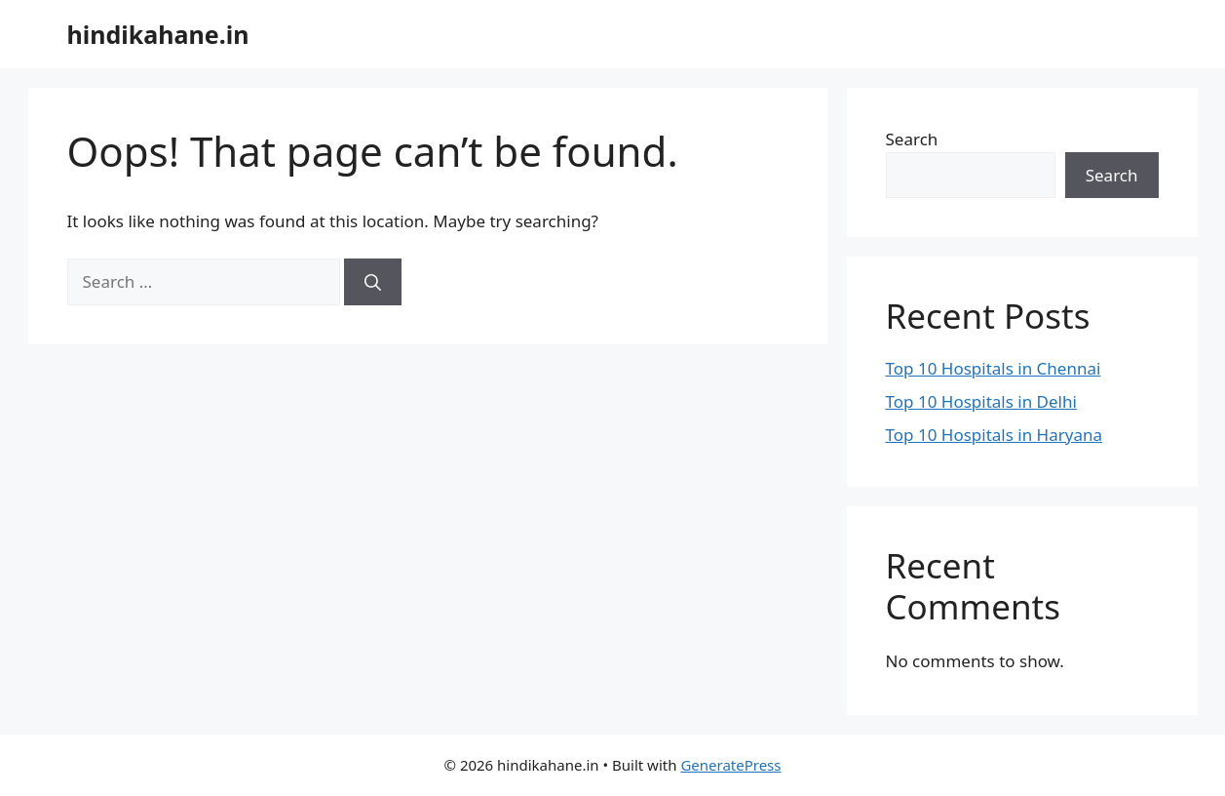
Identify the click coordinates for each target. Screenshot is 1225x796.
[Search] (373, 282)
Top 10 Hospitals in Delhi (981, 401)
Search (912, 139)
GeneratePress (730, 765)
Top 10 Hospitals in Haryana (994, 434)
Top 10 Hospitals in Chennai (993, 368)
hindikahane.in (158, 34)
